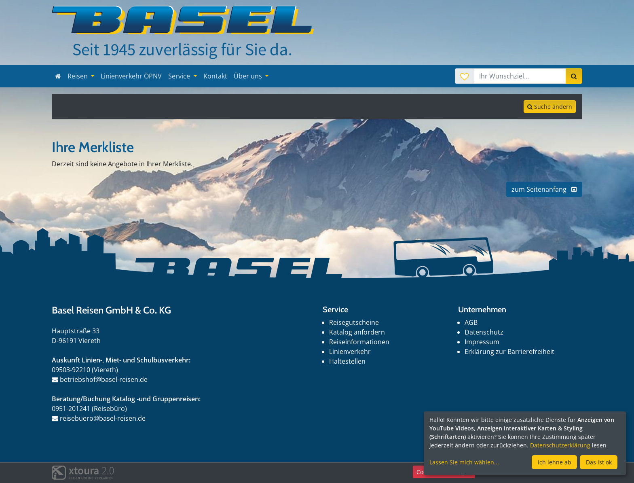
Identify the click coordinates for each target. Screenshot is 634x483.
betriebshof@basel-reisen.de (100, 379)
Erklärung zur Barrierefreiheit (509, 351)
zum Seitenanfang (544, 189)
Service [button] (180, 76)
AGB (471, 322)
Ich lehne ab (554, 462)
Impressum (482, 341)
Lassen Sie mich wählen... (464, 462)
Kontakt (215, 76)
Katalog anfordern (357, 332)
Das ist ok (599, 462)
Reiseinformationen (359, 341)
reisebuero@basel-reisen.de (99, 418)
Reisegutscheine (354, 322)
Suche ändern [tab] (549, 106)
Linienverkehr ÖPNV (131, 76)
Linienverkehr (350, 351)
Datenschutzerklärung (560, 445)
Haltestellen (347, 361)
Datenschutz (484, 332)
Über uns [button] (249, 76)
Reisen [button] (78, 76)
